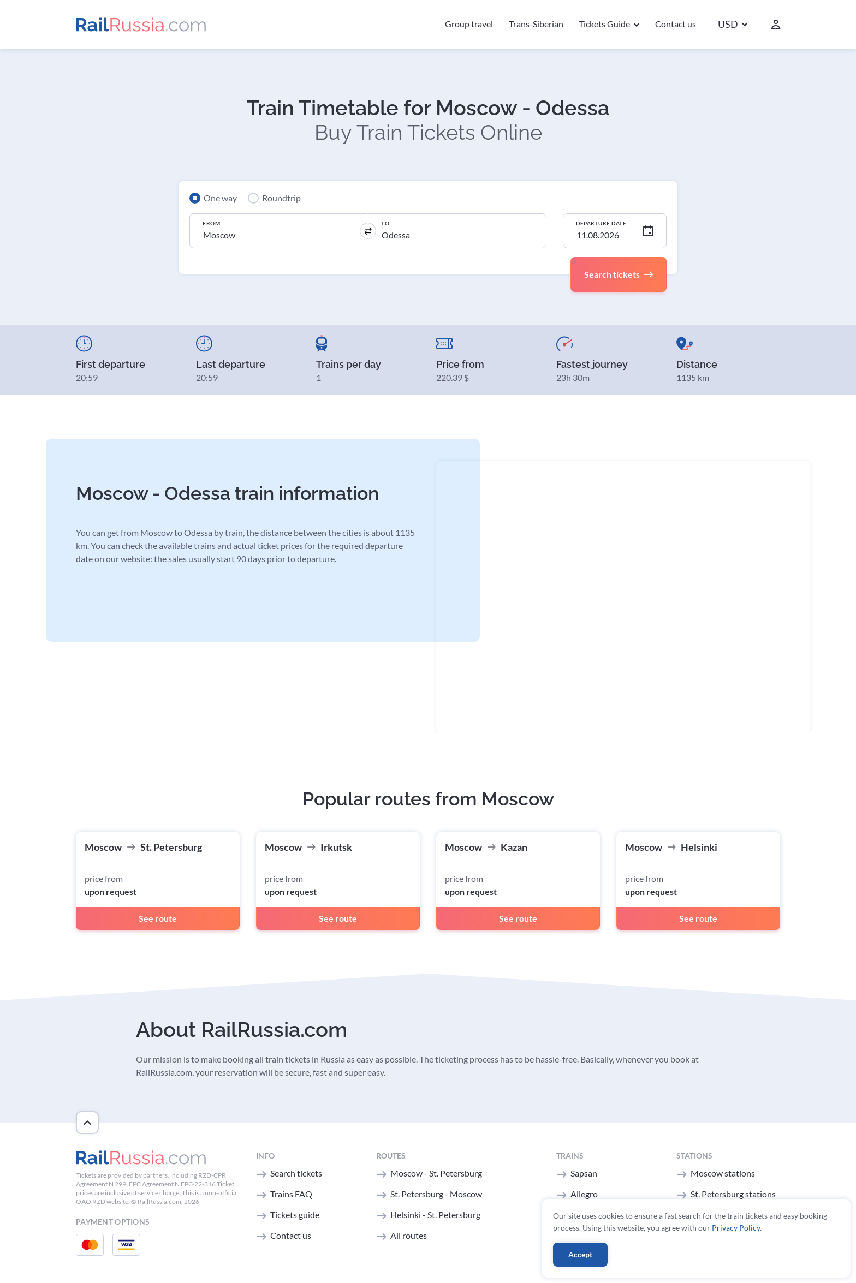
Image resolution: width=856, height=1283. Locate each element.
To (385, 223)
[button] (732, 24)
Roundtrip (281, 198)
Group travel (469, 24)
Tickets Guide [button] (605, 24)
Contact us (675, 24)
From (211, 223)
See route (158, 918)
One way (220, 198)
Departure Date (601, 223)
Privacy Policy (736, 1227)
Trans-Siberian (536, 24)
